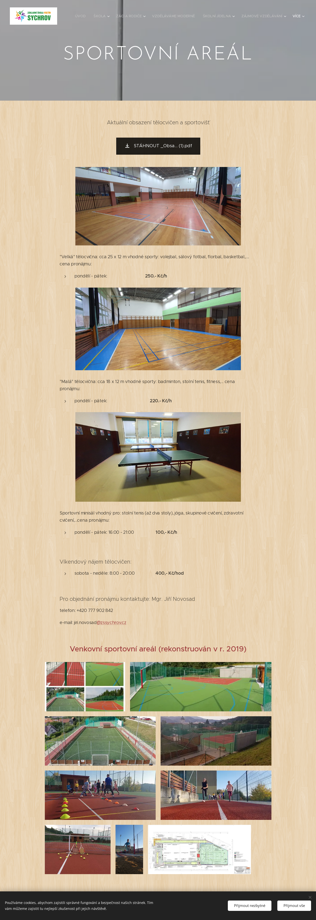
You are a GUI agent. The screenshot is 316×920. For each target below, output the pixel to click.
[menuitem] (84, 16)
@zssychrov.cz (111, 622)
